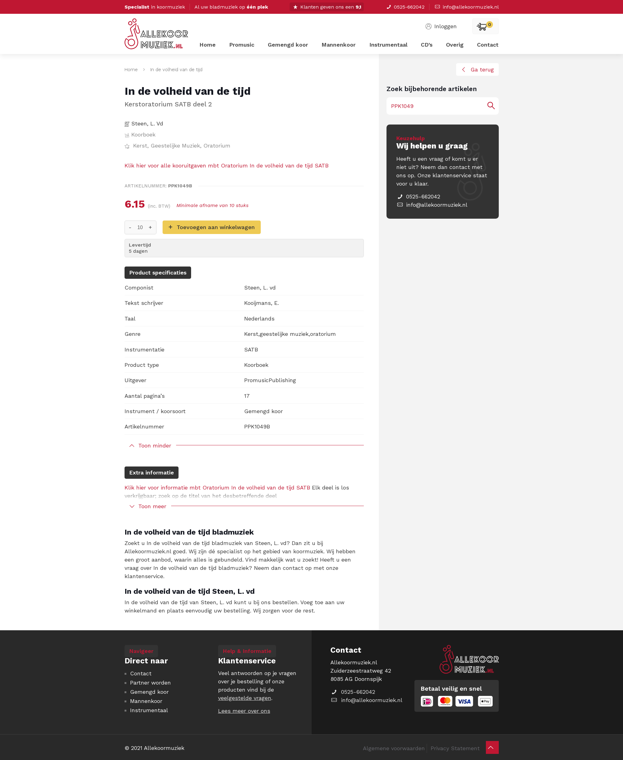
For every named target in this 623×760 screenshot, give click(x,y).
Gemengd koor (149, 692)
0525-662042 (405, 7)
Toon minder (154, 445)
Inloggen (440, 26)
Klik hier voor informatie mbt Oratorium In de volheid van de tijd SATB (217, 487)
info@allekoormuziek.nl (466, 7)
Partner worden (150, 682)
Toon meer (152, 506)
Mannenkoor (146, 701)
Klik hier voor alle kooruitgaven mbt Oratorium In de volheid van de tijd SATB (227, 165)
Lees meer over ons (244, 711)
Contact (141, 673)
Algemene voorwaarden (394, 748)
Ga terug (477, 69)
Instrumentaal (149, 710)
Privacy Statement (455, 748)
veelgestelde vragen (244, 698)
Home (131, 69)
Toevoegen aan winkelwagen (216, 227)
